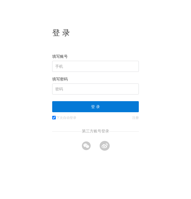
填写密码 (60, 79)
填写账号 (60, 56)
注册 (135, 118)
